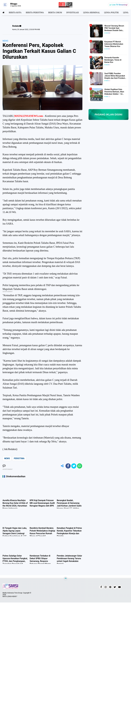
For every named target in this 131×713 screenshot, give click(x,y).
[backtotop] (65, 579)
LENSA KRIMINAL (91, 12)
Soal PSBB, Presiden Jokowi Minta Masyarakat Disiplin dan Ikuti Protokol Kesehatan (114, 75)
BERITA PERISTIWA (35, 12)
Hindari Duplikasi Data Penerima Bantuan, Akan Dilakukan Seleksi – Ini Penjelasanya (114, 91)
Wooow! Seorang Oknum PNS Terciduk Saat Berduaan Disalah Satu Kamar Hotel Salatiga (114, 28)
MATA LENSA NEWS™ (10, 596)
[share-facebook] (68, 465)
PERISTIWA (19, 458)
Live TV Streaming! (119, 5)
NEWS (5, 41)
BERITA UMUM (55, 12)
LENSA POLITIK (111, 12)
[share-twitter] (73, 465)
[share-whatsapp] (79, 465)
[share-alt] (62, 465)
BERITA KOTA (15, 12)
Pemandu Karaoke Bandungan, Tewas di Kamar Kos (112, 60)
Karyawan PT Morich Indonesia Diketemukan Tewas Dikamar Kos (113, 44)
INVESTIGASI (72, 12)
